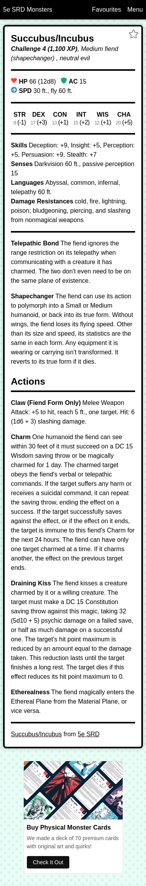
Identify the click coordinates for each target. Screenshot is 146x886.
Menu (135, 9)
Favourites (106, 9)
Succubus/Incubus (36, 734)
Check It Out (48, 862)
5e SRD (89, 734)
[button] (133, 35)
